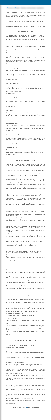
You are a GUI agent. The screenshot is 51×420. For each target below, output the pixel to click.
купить (27, 407)
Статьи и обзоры (13, 8)
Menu (4, 2)
